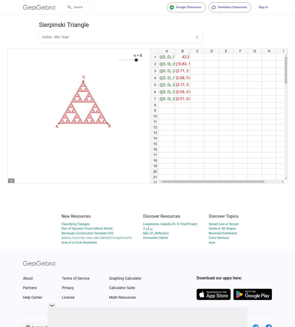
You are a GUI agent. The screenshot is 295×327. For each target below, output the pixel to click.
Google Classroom (185, 7)
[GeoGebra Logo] (39, 7)
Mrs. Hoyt (61, 37)
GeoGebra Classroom (229, 7)
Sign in (263, 7)
